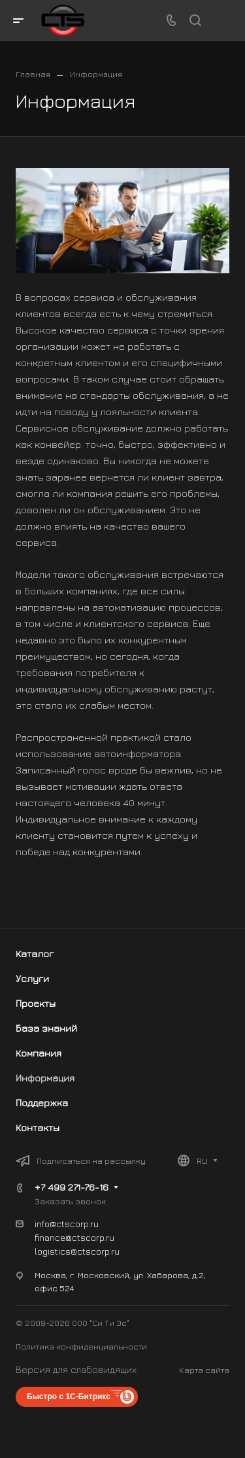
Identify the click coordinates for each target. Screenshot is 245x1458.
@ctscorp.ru (95, 1251)
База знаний (46, 1028)
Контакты (37, 1127)
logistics (53, 1251)
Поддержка (42, 1102)
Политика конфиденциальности (81, 1346)
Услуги (32, 978)
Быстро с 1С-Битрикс (68, 1396)
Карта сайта (204, 1370)
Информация (45, 1077)
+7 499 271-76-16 (71, 1187)
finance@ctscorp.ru (74, 1237)
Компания (38, 1053)
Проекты (36, 1003)
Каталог (35, 953)
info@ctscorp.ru (67, 1223)
